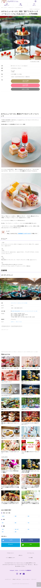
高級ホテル (27, 76)
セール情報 (20, 4)
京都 (28, 529)
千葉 (28, 522)
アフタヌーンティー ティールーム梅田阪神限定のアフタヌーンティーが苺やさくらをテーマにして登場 (30, 487)
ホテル (13, 76)
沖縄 (28, 516)
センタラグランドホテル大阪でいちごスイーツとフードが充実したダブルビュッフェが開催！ (10, 487)
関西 (4, 526)
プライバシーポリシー (26, 579)
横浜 (15, 522)
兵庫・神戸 (17, 529)
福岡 (15, 516)
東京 (2, 522)
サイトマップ (34, 579)
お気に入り (34, 4)
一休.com (17, 321)
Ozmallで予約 (25, 85)
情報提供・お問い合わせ (17, 579)
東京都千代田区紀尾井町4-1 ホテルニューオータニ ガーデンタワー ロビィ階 (24, 311)
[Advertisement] (9, 102)
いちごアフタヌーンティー (19, 76)
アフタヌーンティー (6, 326)
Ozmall (20, 321)
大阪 (2, 529)
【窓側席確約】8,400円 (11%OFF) (24, 233)
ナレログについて (8, 579)
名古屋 (3, 516)
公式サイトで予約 (25, 89)
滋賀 (15, 531)
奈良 (2, 531)
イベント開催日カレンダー (10, 557)
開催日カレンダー (6, 4)
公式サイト (13, 321)
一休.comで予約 (25, 81)
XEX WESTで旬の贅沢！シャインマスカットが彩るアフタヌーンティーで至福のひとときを (30, 503)
